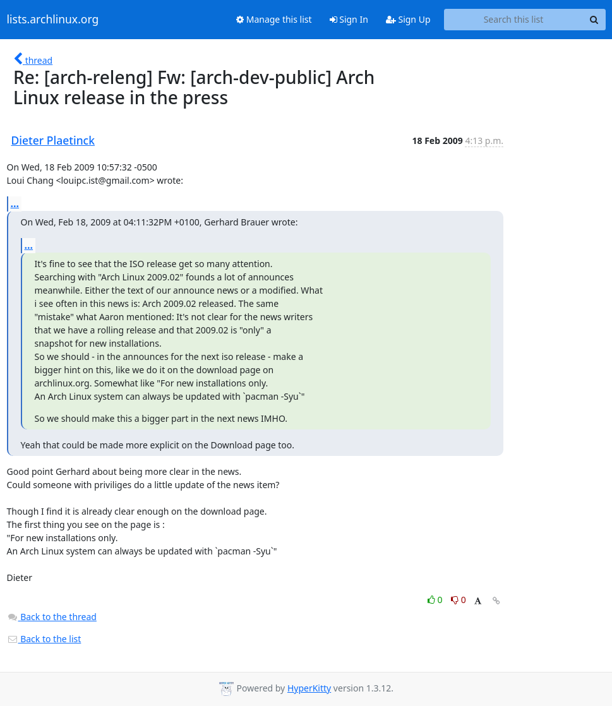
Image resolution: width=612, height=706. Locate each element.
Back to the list (44, 639)
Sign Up (408, 19)
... (15, 203)
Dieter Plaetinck (53, 140)
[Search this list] (514, 19)
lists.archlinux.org (53, 19)
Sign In (349, 19)
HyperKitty (309, 688)
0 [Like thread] (436, 600)
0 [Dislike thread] (458, 600)
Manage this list (274, 19)
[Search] (594, 19)
